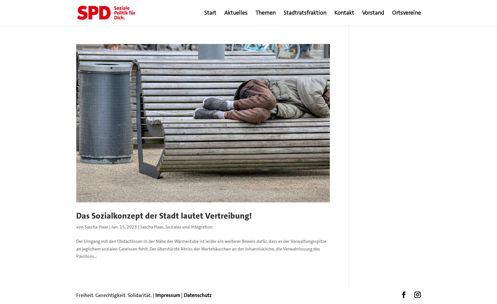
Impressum (167, 295)
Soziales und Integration (189, 227)
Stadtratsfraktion (305, 14)
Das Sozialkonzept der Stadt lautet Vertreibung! (164, 216)
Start (210, 14)
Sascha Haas (96, 227)
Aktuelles (236, 14)
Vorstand (373, 14)
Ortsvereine (406, 14)
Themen (266, 14)
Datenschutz (197, 295)
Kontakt (344, 14)
